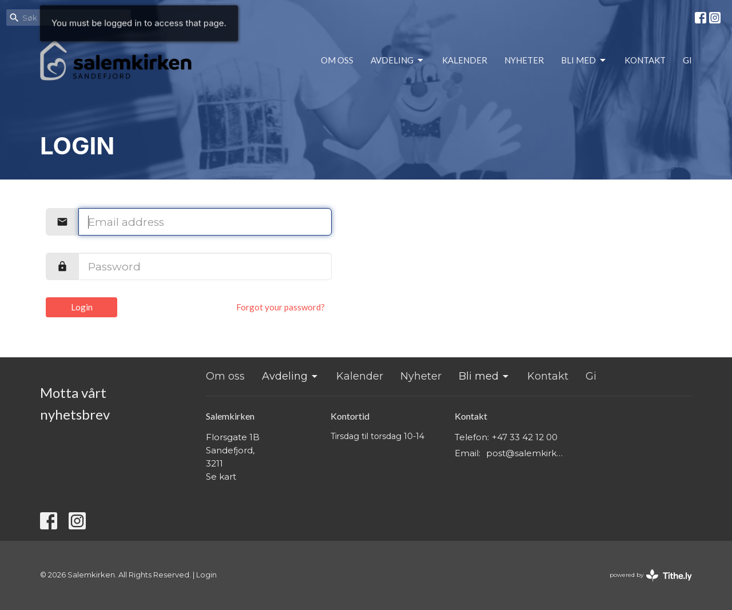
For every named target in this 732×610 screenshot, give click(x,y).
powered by (651, 575)
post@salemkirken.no (527, 453)
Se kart (221, 476)
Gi (687, 60)
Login (82, 307)
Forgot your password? (280, 307)
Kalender (464, 60)
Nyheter (524, 60)
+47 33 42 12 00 (525, 437)
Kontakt (645, 60)
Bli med (584, 60)
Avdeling (398, 60)
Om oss (337, 60)
